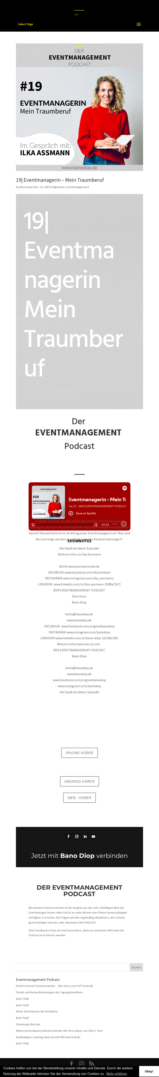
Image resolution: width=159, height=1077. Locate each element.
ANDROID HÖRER (79, 781)
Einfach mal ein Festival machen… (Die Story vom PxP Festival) (54, 986)
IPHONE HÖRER (79, 750)
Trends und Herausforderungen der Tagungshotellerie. (49, 992)
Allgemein (58, 187)
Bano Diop (26, 187)
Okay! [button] (149, 1071)
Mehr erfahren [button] (116, 1074)
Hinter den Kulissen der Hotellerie (37, 1011)
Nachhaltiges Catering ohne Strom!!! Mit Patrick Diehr (48, 1037)
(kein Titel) (22, 999)
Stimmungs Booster (28, 1024)
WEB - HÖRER (79, 800)
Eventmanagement (77, 187)
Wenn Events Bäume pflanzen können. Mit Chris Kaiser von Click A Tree (59, 1031)
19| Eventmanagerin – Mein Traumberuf (60, 179)
